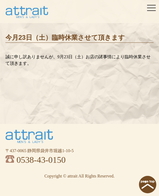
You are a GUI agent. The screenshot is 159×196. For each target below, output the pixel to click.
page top (147, 184)
